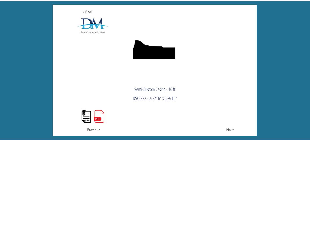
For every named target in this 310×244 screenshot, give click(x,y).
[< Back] (96, 12)
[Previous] (101, 129)
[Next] (223, 129)
